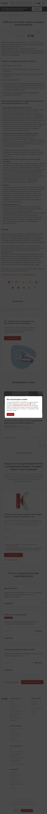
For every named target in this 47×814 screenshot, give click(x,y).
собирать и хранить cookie (21, 404)
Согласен (10, 414)
